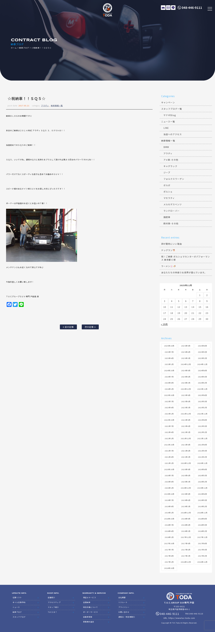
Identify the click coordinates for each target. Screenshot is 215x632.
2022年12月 (186, 413)
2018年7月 (169, 525)
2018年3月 (185, 531)
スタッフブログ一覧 (171, 108)
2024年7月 (169, 376)
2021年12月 (186, 438)
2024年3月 (185, 383)
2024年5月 (202, 376)
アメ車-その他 (170, 159)
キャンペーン (168, 102)
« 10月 (164, 324)
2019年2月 (202, 506)
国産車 (166, 217)
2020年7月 (169, 475)
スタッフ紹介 (53, 607)
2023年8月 (202, 395)
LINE (173, 7)
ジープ (166, 172)
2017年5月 (202, 549)
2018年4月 (169, 531)
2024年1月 (169, 389)
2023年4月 (169, 407)
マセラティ (169, 197)
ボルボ (166, 185)
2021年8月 (202, 444)
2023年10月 (169, 395)
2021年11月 (202, 438)
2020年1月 (169, 488)
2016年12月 (186, 562)
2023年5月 (202, 401)
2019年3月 (185, 506)
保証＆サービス (89, 597)
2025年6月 (185, 352)
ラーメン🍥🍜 (168, 266)
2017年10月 (169, 543)
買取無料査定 (88, 621)
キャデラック (170, 166)
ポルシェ (168, 191)
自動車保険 (87, 617)
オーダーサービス (90, 612)
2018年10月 (169, 518)
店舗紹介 (51, 597)
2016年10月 (169, 568)
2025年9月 (185, 346)
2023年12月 (186, 389)
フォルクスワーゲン (173, 178)
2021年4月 (169, 457)
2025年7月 (169, 352)
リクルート (122, 602)
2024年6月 (185, 376)
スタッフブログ (19, 617)
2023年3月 (185, 407)
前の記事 (68, 326)
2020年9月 (185, 469)
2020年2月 (202, 481)
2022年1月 (169, 438)
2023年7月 (169, 401)
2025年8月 (202, 346)
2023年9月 (185, 395)
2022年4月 (169, 432)
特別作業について (90, 607)
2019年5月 (202, 500)
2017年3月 (185, 556)
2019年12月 (186, 488)
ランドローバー (171, 210)
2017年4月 (169, 556)
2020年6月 (185, 475)
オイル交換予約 (19, 602)
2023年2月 (202, 407)
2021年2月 (202, 457)
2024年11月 (202, 364)
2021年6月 (185, 450)
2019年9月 (185, 494)
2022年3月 (185, 432)
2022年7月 (169, 426)
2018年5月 (202, 525)
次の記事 (90, 326)
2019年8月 (202, 494)
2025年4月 (169, 358)
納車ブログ (24, 47)
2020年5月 (202, 475)
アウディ (45, 105)
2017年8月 (202, 543)
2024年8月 (202, 370)
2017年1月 (169, 562)
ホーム (14, 47)
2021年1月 (169, 463)
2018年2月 (202, 531)
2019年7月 (169, 500)
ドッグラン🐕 (168, 250)
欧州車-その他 (170, 223)
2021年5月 (202, 450)
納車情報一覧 (57, 105)
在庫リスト (163, 7)
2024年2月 (202, 383)
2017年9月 (185, 543)
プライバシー (123, 607)
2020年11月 (202, 463)
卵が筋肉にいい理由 (171, 243)
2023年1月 (169, 413)
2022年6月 (185, 426)
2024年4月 (169, 383)
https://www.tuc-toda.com (182, 618)
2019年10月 (169, 494)
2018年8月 (202, 518)
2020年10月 (169, 469)
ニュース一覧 (168, 121)
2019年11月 (202, 488)
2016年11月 (202, 562)
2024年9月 (185, 370)
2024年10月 (169, 370)
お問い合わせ (123, 612)
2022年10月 (169, 420)
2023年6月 (185, 401)
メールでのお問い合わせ (168, 7)
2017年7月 (169, 549)
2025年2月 (202, 358)
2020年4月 (169, 481)
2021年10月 (169, 444)
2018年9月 (185, 518)
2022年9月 (185, 420)
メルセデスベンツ (172, 204)
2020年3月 (185, 481)
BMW (166, 147)
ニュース (16, 607)
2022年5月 (202, 426)
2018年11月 (202, 512)
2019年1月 (169, 512)
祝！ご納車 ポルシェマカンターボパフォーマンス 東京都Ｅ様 (185, 258)
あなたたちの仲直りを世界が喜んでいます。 (184, 272)
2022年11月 (202, 413)
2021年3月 (185, 457)
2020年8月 (202, 469)
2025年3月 (185, 358)
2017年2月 (202, 556)
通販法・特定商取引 (126, 617)
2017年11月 (202, 537)
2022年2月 (202, 432)
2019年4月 (169, 506)
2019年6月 (185, 500)
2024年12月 (186, 364)
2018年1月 (169, 537)
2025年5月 (202, 352)
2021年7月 (169, 450)
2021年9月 (185, 444)
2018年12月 (186, 512)
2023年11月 (202, 389)
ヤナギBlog (169, 115)
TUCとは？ (52, 612)
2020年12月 (186, 463)
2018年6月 (185, 525)
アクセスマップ (54, 602)
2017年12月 (186, 537)
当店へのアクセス (172, 134)
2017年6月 (185, 549)
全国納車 (86, 602)
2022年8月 (202, 420)
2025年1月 (169, 364)
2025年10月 (169, 346)
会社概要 (122, 597)
